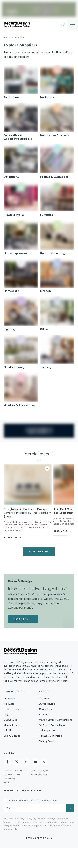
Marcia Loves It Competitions (55, 719)
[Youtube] (35, 762)
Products (9, 703)
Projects (8, 714)
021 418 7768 (40, 770)
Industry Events (48, 730)
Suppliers (9, 698)
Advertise (44, 714)
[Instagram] (26, 762)
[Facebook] (7, 762)
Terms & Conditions (50, 735)
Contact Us (45, 709)
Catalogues (10, 719)
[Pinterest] (44, 762)
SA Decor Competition (52, 725)
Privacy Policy (47, 741)
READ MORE (23, 619)
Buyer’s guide (47, 703)
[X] (16, 762)
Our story (44, 698)
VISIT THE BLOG (39, 552)
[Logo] (28, 24)
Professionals (11, 709)
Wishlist (8, 730)
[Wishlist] (62, 24)
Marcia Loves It (12, 725)
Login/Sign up (12, 735)
